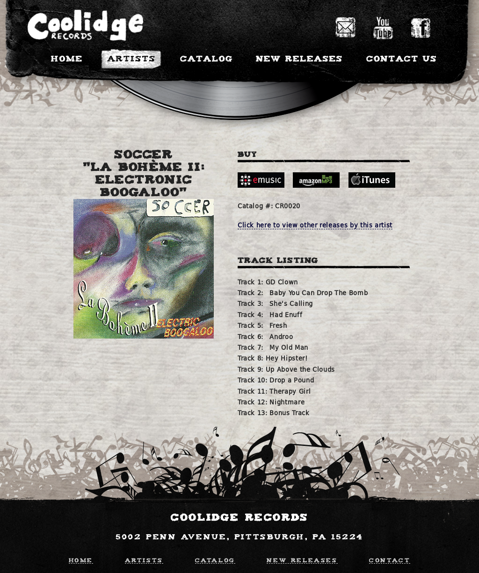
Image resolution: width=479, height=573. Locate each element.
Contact (389, 559)
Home (81, 559)
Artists (144, 559)
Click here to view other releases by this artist (315, 225)
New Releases (302, 559)
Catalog (215, 559)
